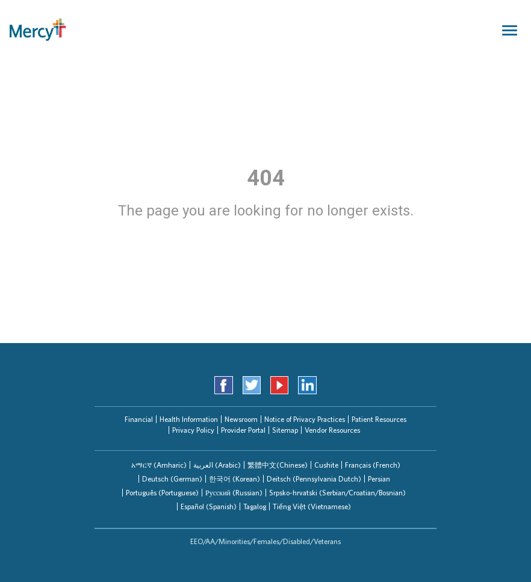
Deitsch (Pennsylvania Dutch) (314, 479)
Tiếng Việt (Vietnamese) (312, 506)
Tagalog (254, 506)
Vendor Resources (332, 430)
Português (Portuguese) (162, 493)
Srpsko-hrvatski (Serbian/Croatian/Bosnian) (337, 493)
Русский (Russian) (233, 493)
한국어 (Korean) (234, 479)
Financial (139, 419)
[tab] (159, 465)
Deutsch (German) (172, 479)
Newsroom (241, 419)
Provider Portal (243, 430)
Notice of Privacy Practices (304, 419)
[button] (159, 465)
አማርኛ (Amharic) (159, 465)
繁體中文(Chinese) (277, 465)
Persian (379, 479)
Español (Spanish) (209, 506)
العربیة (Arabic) (217, 465)
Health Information (189, 419)
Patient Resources (379, 419)
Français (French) (372, 465)
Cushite (326, 465)
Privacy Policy (193, 430)
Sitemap (285, 430)
